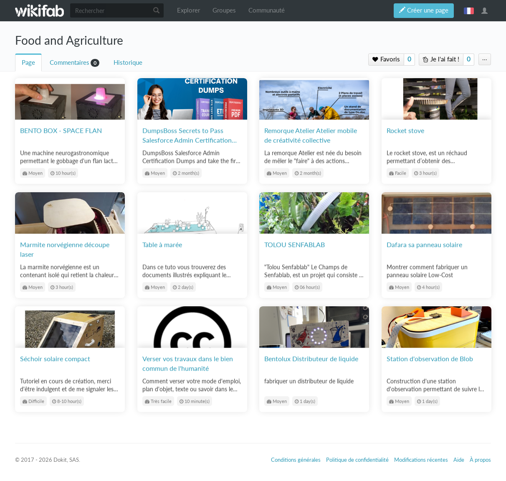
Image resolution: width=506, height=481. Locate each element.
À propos (480, 459)
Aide (458, 459)
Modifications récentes (421, 459)
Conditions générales (296, 459)
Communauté (266, 10)
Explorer (188, 10)
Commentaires (69, 62)
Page (28, 62)
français (469, 10)
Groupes (224, 10)
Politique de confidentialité (357, 459)
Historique (128, 62)
